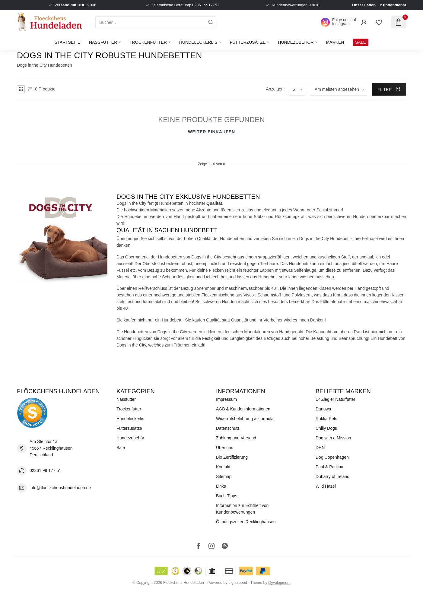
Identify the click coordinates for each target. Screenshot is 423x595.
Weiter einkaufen (211, 131)
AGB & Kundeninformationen (243, 409)
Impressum (226, 399)
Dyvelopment (279, 583)
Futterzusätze (248, 42)
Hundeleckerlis (198, 42)
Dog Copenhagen (332, 457)
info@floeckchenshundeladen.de (60, 487)
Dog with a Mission (333, 437)
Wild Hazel (326, 486)
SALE (360, 42)
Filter (388, 89)
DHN (320, 447)
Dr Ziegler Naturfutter (335, 399)
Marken (335, 42)
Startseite (67, 42)
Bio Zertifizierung (232, 457)
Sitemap (223, 476)
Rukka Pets (326, 418)
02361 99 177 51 (45, 470)
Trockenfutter (148, 42)
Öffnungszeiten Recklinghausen (245, 521)
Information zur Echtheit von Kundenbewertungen (242, 508)
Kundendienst (393, 5)
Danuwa (323, 409)
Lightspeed (237, 583)
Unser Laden (364, 5)
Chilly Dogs (326, 428)
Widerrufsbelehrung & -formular (245, 418)
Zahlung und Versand (236, 437)
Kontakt (223, 466)
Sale (120, 447)
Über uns (224, 447)
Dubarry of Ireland (332, 476)
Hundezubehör (295, 42)
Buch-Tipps (226, 495)
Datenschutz (228, 428)
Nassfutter (103, 42)
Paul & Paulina (329, 466)
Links (221, 486)
